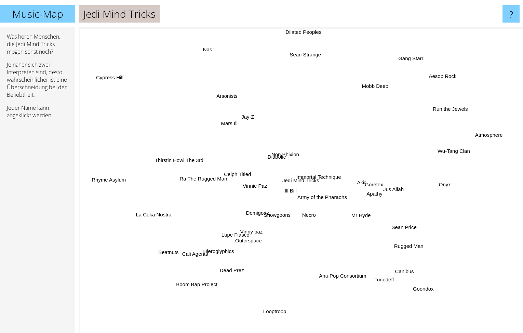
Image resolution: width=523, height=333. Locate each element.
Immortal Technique (319, 182)
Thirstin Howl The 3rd (178, 160)
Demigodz (253, 214)
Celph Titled (237, 169)
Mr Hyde (362, 217)
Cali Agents (197, 254)
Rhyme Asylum (105, 178)
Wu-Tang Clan (464, 158)
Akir (362, 183)
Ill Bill (287, 190)
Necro (310, 219)
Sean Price (409, 227)
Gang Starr (416, 53)
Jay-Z (243, 119)
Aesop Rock (445, 71)
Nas (197, 46)
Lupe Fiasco (239, 234)
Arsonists (228, 87)
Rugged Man (412, 247)
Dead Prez (230, 275)
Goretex (378, 185)
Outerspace (250, 239)
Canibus (403, 268)
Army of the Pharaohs (323, 195)
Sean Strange (309, 54)
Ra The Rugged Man (203, 176)
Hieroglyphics (219, 251)
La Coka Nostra (151, 214)
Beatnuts (166, 258)
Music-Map (37, 14)
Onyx (441, 185)
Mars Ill (226, 123)
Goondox (428, 290)
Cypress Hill (105, 74)
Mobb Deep (378, 78)
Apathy (375, 191)
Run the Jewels (443, 112)
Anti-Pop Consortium (345, 277)
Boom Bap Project (194, 288)
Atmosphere (494, 138)
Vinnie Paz (251, 183)
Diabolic (276, 155)
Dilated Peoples (303, 32)
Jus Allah (398, 188)
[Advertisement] (37, 228)
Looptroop (276, 314)
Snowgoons (278, 212)
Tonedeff (379, 278)
